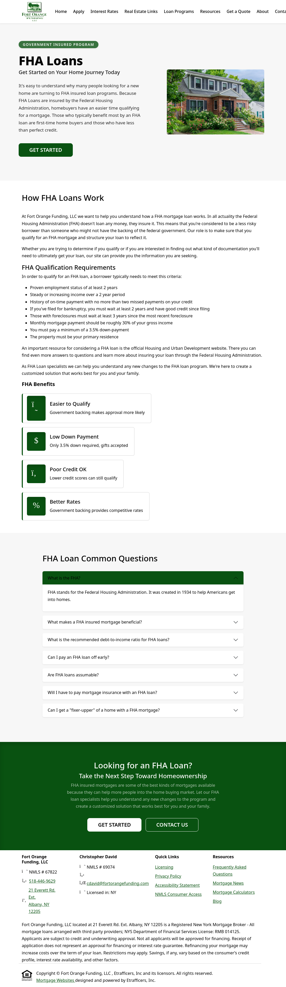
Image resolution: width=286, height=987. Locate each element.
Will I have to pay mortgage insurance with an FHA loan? (102, 692)
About (262, 11)
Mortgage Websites (55, 980)
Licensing (164, 867)
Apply (78, 11)
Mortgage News (228, 883)
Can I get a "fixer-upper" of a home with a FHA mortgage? (104, 710)
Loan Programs (179, 11)
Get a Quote (238, 11)
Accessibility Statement (177, 885)
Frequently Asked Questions (229, 870)
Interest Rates (104, 11)
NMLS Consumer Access (178, 894)
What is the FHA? (64, 578)
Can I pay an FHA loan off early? (78, 657)
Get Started (45, 149)
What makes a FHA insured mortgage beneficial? (95, 622)
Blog (217, 901)
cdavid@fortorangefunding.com (118, 883)
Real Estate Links (141, 11)
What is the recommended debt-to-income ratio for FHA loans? (108, 639)
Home (61, 11)
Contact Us (172, 824)
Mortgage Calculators (234, 892)
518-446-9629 (42, 881)
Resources (210, 11)
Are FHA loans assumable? (73, 675)
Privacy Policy (168, 876)
